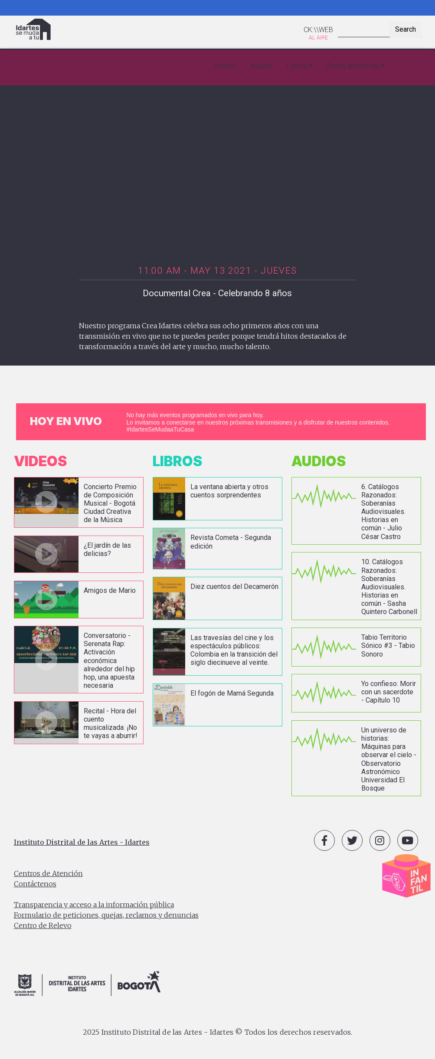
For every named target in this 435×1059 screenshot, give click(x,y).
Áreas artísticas (352, 66)
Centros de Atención (48, 873)
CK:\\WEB (318, 30)
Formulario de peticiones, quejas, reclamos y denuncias (106, 915)
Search (405, 29)
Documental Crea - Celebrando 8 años (217, 293)
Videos (224, 66)
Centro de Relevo (43, 925)
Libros (296, 66)
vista (79, 502)
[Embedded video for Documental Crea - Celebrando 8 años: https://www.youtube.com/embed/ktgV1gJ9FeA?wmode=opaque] (218, 177)
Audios (261, 66)
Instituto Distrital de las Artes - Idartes (82, 842)
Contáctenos (35, 883)
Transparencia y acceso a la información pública (94, 904)
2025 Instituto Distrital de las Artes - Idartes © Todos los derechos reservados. (218, 1032)
